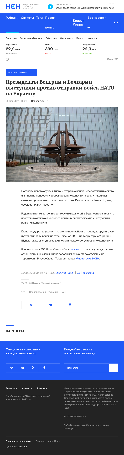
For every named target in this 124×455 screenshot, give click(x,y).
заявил (74, 249)
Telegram (88, 272)
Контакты (27, 388)
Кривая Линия (78, 23)
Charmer (22, 446)
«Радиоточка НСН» (87, 258)
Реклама (42, 388)
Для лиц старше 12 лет (48, 441)
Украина (53, 292)
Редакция (11, 388)
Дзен (71, 272)
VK (78, 272)
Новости (60, 272)
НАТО (64, 292)
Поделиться (39, 101)
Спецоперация (37, 292)
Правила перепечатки (18, 441)
